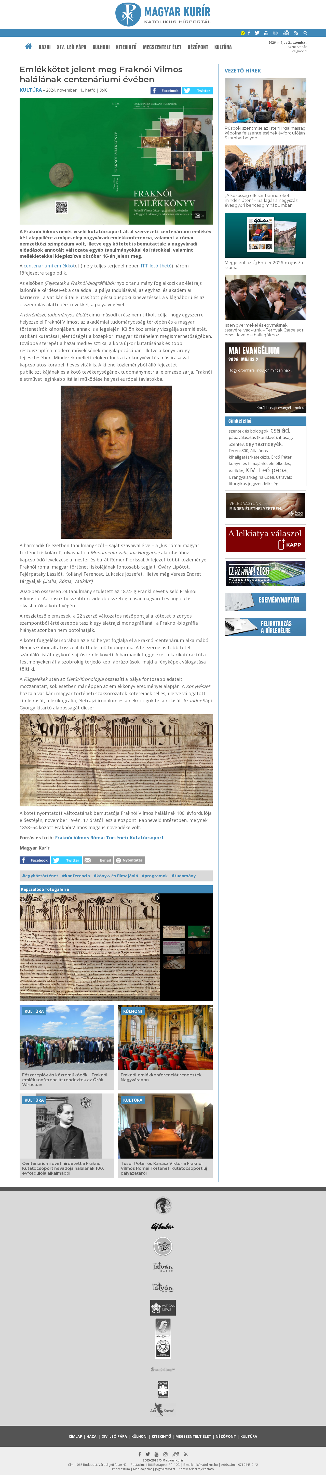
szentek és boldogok (248, 431)
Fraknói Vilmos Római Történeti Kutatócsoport (109, 837)
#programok (155, 876)
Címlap (75, 1436)
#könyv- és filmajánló (115, 876)
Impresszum (121, 1469)
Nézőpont (198, 47)
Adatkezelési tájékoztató (196, 1469)
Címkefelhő (240, 421)
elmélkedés (279, 463)
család (279, 430)
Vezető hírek (243, 70)
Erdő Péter (281, 457)
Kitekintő (126, 47)
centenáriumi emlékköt (49, 266)
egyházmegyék (264, 443)
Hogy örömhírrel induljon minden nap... (260, 359)
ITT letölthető (156, 266)
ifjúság (285, 437)
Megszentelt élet (162, 47)
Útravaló (284, 477)
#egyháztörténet (40, 876)
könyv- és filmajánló (248, 463)
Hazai (45, 47)
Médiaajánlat (142, 1469)
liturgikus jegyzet (245, 483)
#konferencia (76, 876)
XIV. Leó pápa (72, 47)
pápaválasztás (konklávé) (253, 437)
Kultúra (223, 47)
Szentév (236, 444)
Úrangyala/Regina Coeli (251, 477)
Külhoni (101, 47)
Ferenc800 (238, 450)
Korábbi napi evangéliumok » (280, 407)
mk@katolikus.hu (206, 1464)
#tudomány (183, 876)
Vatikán (236, 471)
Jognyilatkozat (165, 1469)
